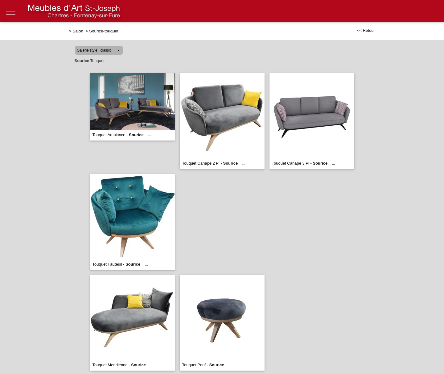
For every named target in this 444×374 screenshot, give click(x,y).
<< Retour (366, 30)
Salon (78, 31)
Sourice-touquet (103, 31)
